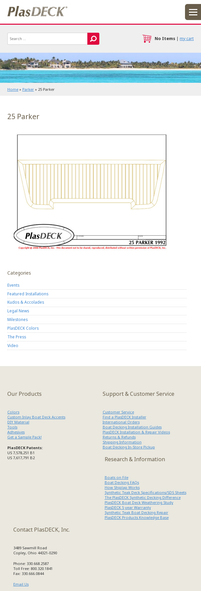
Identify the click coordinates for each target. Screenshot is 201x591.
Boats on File (116, 477)
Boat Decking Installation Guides (132, 426)
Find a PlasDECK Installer (124, 416)
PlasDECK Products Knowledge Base (137, 517)
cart (147, 39)
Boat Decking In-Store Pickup (129, 447)
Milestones (17, 319)
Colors (13, 411)
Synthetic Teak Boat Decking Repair (136, 512)
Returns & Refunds (119, 436)
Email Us (21, 584)
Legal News (18, 310)
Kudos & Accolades (25, 302)
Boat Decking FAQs (122, 482)
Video (12, 345)
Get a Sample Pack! (24, 436)
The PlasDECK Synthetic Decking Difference (143, 497)
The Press (16, 336)
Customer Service (118, 411)
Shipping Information (122, 442)
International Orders (121, 421)
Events (13, 285)
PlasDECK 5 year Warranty (128, 507)
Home (12, 89)
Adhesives (16, 431)
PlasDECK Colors (23, 328)
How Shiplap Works (122, 487)
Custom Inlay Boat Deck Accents (36, 416)
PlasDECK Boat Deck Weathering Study (139, 502)
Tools (12, 426)
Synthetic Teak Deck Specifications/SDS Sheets (145, 492)
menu (193, 12)
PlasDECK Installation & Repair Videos (136, 431)
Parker (28, 89)
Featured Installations (27, 293)
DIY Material (18, 421)
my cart (187, 38)
